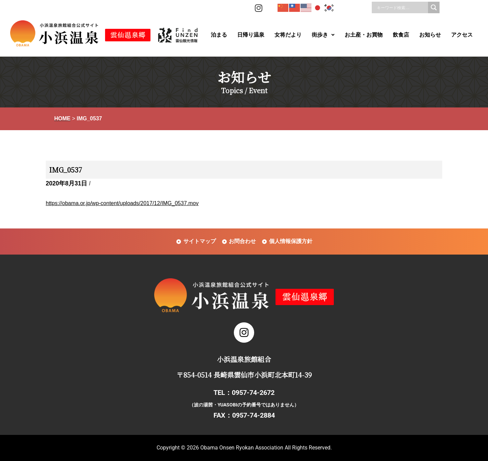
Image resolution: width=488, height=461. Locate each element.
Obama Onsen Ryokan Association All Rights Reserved (265, 447)
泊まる (219, 35)
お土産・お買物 (364, 35)
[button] (323, 35)
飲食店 (401, 35)
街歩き (323, 35)
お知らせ (430, 35)
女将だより (288, 35)
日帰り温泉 (250, 35)
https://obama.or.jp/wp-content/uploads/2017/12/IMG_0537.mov (122, 203)
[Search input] (401, 7)
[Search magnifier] (434, 7)
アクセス (462, 35)
